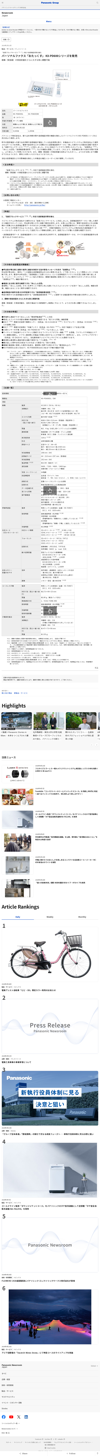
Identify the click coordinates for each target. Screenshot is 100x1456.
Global (93, 1366)
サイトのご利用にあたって (33, 1442)
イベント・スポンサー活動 (12, 1402)
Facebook (39, 1439)
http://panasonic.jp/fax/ (34, 205)
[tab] (50, 916)
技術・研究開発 (7, 1385)
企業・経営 (6, 1379)
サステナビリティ (8, 1397)
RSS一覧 (4, 1433)
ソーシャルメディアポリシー (82, 1442)
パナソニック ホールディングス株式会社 (14, 7)
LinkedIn (61, 1439)
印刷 (6, 39)
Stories (5, 1408)
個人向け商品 (7, 693)
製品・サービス (7, 49)
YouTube (48, 1439)
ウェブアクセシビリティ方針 (62, 1442)
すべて (4, 1373)
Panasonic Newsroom (12, 1366)
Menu (49, 21)
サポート (8, 1442)
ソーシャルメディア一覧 (9, 1423)
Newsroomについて (9, 1429)
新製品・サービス (20, 693)
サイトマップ (18, 1442)
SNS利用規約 (47, 1442)
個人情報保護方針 (50, 1445)
